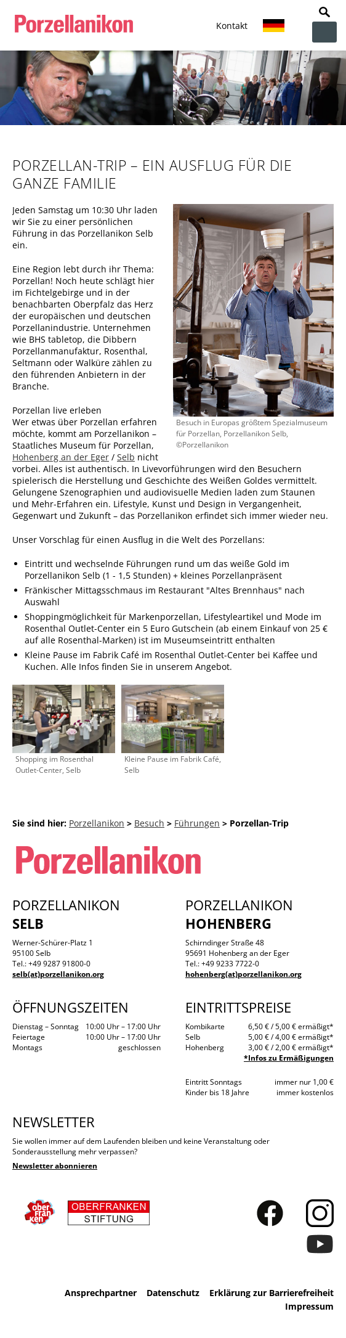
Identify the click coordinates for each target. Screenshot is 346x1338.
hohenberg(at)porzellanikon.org (243, 974)
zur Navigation (324, 32)
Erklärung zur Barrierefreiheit (271, 1293)
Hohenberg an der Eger (60, 457)
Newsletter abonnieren (54, 1166)
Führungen (197, 823)
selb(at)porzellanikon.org (58, 974)
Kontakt (231, 25)
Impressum (309, 1306)
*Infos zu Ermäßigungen (289, 1058)
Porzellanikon (96, 823)
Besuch (149, 823)
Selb (126, 457)
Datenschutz (173, 1293)
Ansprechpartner (101, 1293)
